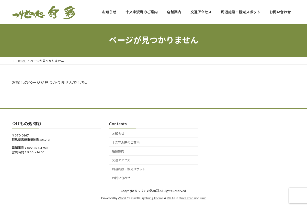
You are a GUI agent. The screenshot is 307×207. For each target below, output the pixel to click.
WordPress (126, 198)
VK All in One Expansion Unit (186, 198)
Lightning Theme (152, 198)
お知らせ (118, 133)
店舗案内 (118, 151)
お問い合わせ (121, 178)
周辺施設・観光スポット (129, 169)
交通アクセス (121, 160)
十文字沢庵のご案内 (126, 142)
